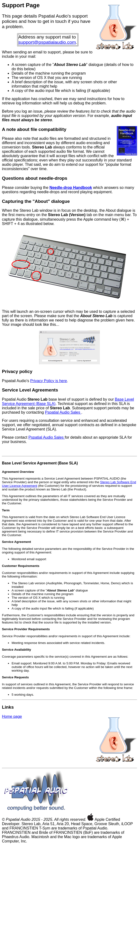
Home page (12, 716)
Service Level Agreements (30, 389)
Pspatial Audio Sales (63, 412)
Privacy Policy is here (48, 381)
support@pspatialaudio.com (47, 42)
